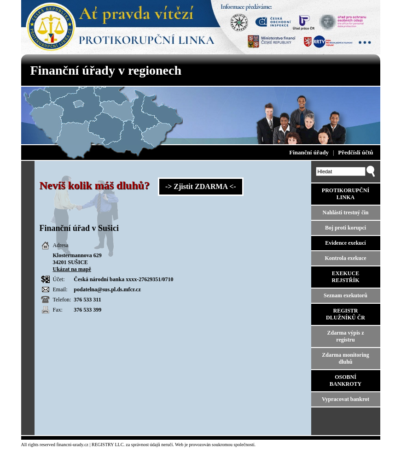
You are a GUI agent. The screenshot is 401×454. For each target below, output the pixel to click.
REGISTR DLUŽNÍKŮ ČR (345, 314)
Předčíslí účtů (355, 152)
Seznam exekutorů (345, 295)
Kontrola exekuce (345, 258)
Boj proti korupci (345, 227)
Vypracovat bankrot (345, 399)
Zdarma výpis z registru (345, 336)
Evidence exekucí (345, 243)
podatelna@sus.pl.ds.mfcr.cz (107, 289)
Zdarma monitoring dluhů (345, 358)
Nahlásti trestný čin (346, 212)
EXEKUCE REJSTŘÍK (345, 276)
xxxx (131, 279)
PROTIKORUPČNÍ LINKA (345, 193)
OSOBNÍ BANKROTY (345, 380)
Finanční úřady (309, 152)
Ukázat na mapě (72, 269)
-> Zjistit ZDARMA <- (200, 186)
